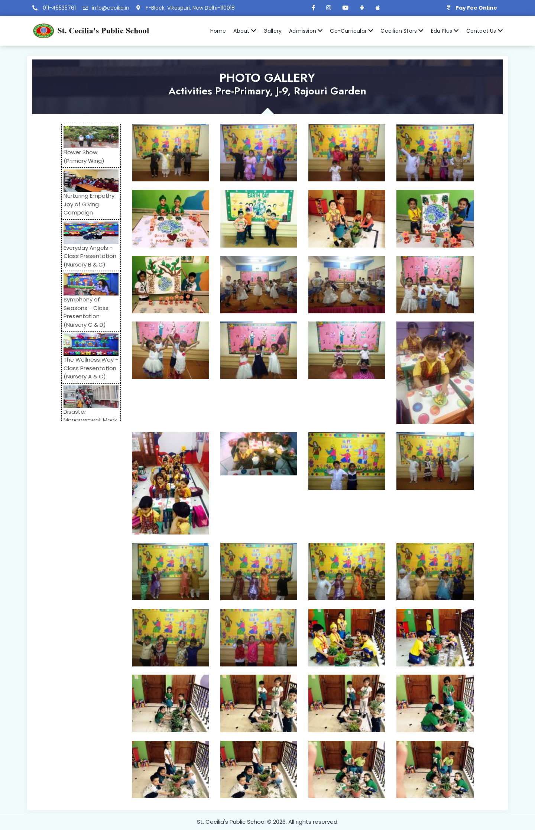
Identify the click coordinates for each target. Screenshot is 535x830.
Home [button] (218, 31)
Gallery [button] (272, 31)
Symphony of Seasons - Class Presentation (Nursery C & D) (86, 312)
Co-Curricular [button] (351, 31)
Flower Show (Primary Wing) (84, 156)
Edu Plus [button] (445, 31)
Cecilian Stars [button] (401, 31)
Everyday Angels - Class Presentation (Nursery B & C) (90, 256)
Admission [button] (305, 31)
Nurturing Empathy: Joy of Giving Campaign (90, 204)
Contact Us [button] (484, 31)
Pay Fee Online (476, 8)
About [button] (244, 31)
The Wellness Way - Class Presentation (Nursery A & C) (91, 368)
